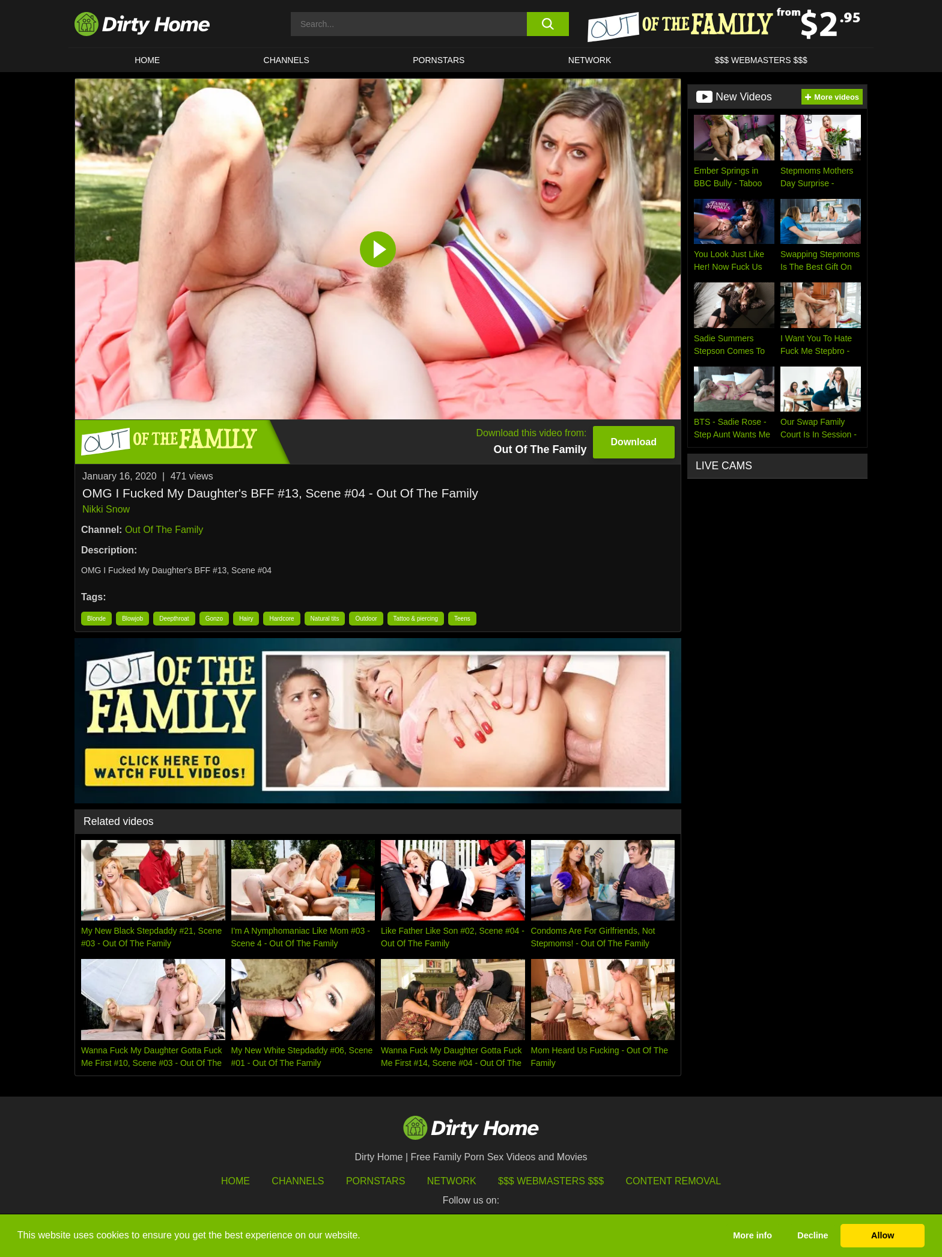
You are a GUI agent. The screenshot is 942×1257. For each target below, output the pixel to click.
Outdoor (366, 618)
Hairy (246, 618)
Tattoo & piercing (416, 618)
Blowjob (132, 618)
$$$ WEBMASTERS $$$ (761, 60)
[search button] (547, 24)
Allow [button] (882, 1235)
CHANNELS (286, 60)
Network (590, 60)
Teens (462, 618)
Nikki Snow (106, 509)
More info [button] (752, 1235)
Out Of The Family (164, 530)
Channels (298, 1181)
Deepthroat (174, 618)
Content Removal (674, 1181)
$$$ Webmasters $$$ (551, 1181)
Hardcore (281, 618)
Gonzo (214, 618)
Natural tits (325, 618)
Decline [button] (812, 1235)
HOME (147, 60)
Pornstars (438, 60)
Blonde (96, 618)
